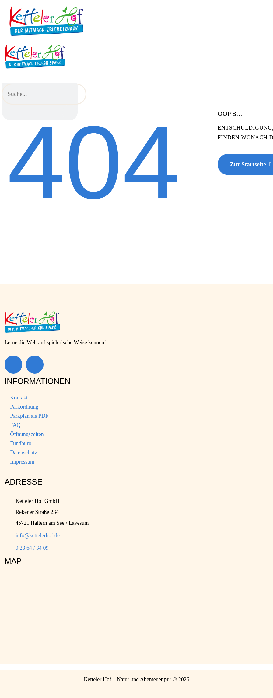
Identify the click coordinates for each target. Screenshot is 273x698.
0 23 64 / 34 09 (32, 548)
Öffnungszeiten (27, 434)
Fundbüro (20, 443)
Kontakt (19, 398)
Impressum (22, 462)
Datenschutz (23, 452)
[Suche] (70, 112)
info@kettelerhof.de (38, 535)
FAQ (15, 425)
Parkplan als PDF (29, 416)
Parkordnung (24, 407)
